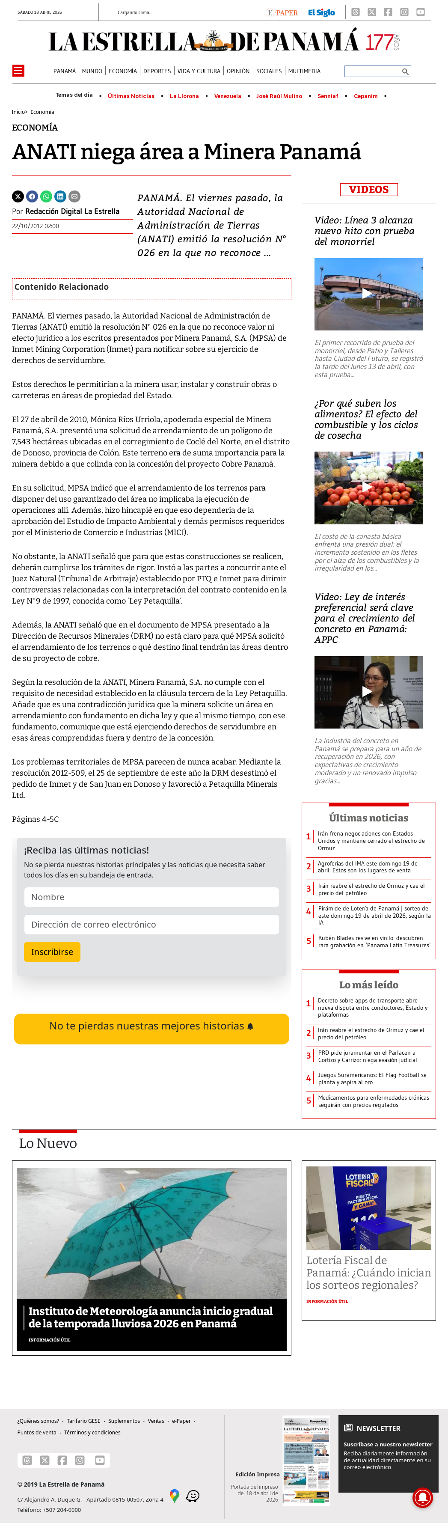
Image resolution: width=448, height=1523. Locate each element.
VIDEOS (369, 190)
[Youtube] (420, 12)
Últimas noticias (369, 818)
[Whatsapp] (46, 195)
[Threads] (355, 12)
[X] (372, 12)
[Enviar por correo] (74, 195)
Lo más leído (369, 985)
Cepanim (366, 96)
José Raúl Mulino (279, 96)
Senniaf (327, 96)
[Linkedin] (60, 195)
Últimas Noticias (131, 96)
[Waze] (192, 1495)
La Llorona (184, 96)
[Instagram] (404, 12)
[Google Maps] (174, 1495)
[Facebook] (388, 12)
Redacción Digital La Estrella (72, 211)
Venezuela (227, 96)
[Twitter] (18, 195)
